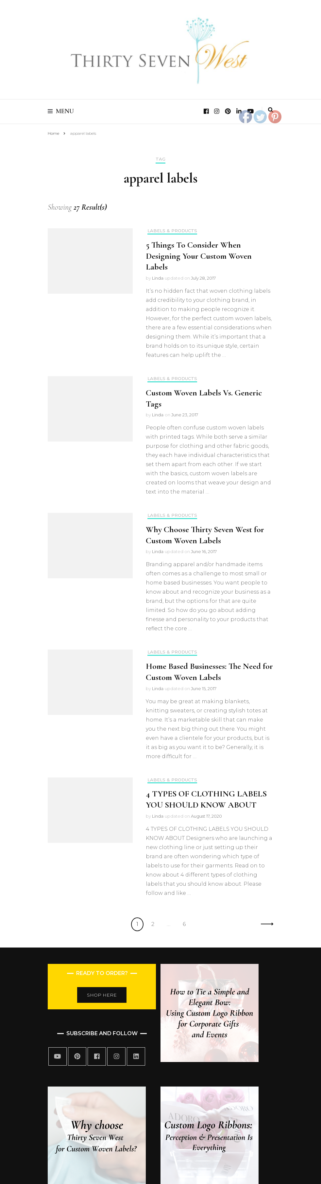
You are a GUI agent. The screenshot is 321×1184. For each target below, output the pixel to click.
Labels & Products (172, 230)
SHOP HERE (102, 995)
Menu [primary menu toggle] (61, 111)
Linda (157, 278)
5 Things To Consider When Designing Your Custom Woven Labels (199, 256)
